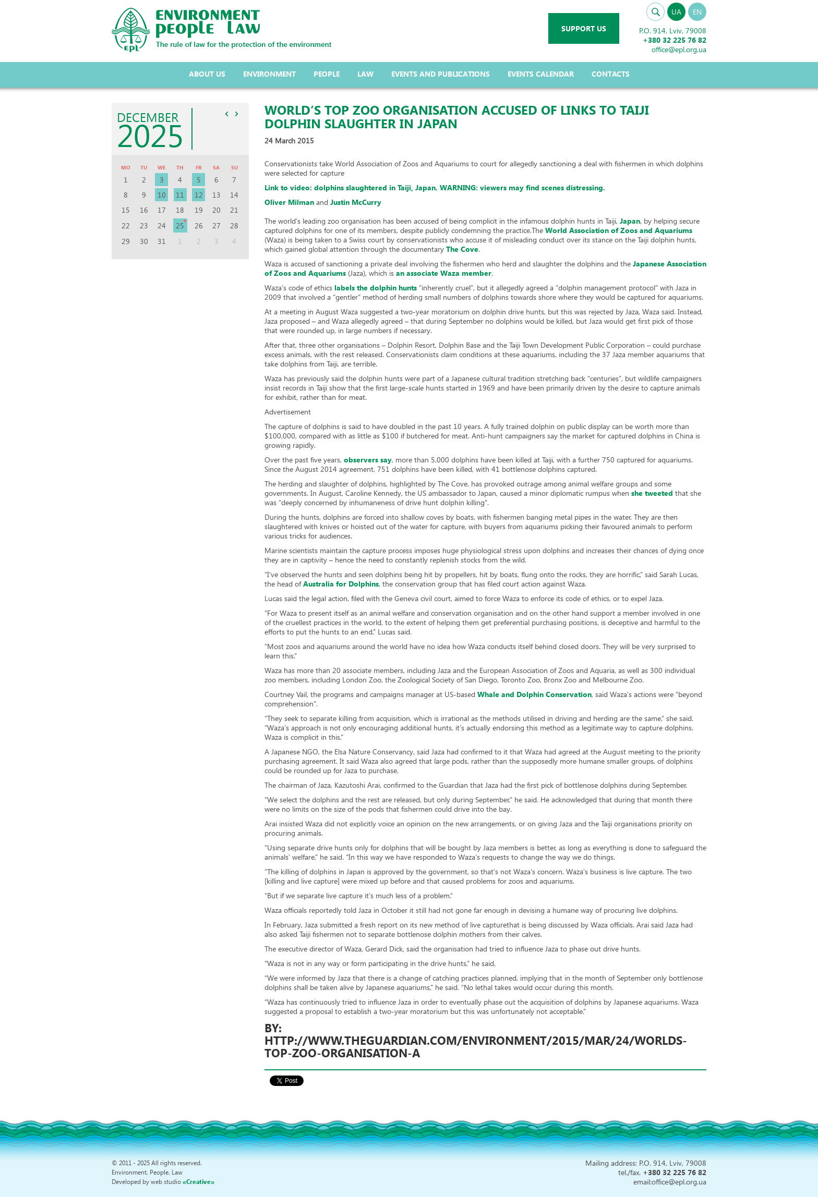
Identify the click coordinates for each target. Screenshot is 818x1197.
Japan (630, 221)
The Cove (462, 249)
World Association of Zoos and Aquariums (618, 230)
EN (697, 12)
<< (227, 113)
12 (199, 195)
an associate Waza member (443, 273)
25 (180, 225)
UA (676, 12)
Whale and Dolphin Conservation (534, 694)
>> (237, 113)
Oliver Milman (289, 202)
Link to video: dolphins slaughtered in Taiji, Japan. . (434, 187)
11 (180, 195)
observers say (368, 460)
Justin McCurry (355, 202)
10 (162, 195)
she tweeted (652, 493)
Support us (583, 28)
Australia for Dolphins (341, 584)
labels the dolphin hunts (375, 287)
